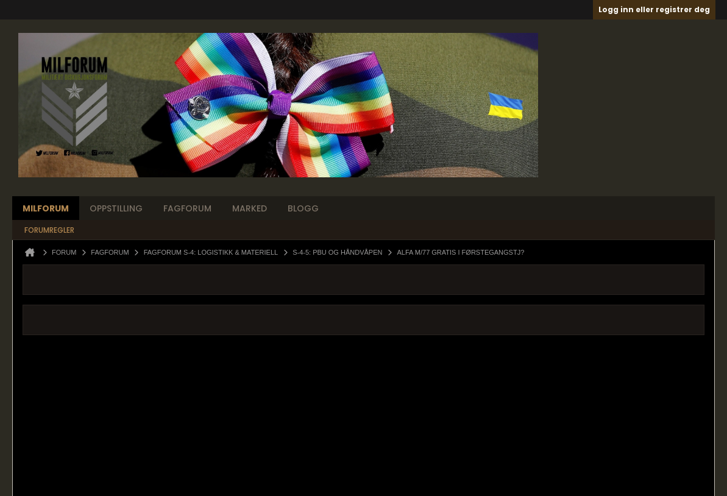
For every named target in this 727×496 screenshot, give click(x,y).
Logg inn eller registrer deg (654, 9)
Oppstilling (116, 208)
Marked (249, 208)
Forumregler (49, 230)
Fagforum (187, 208)
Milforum (46, 208)
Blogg (303, 208)
